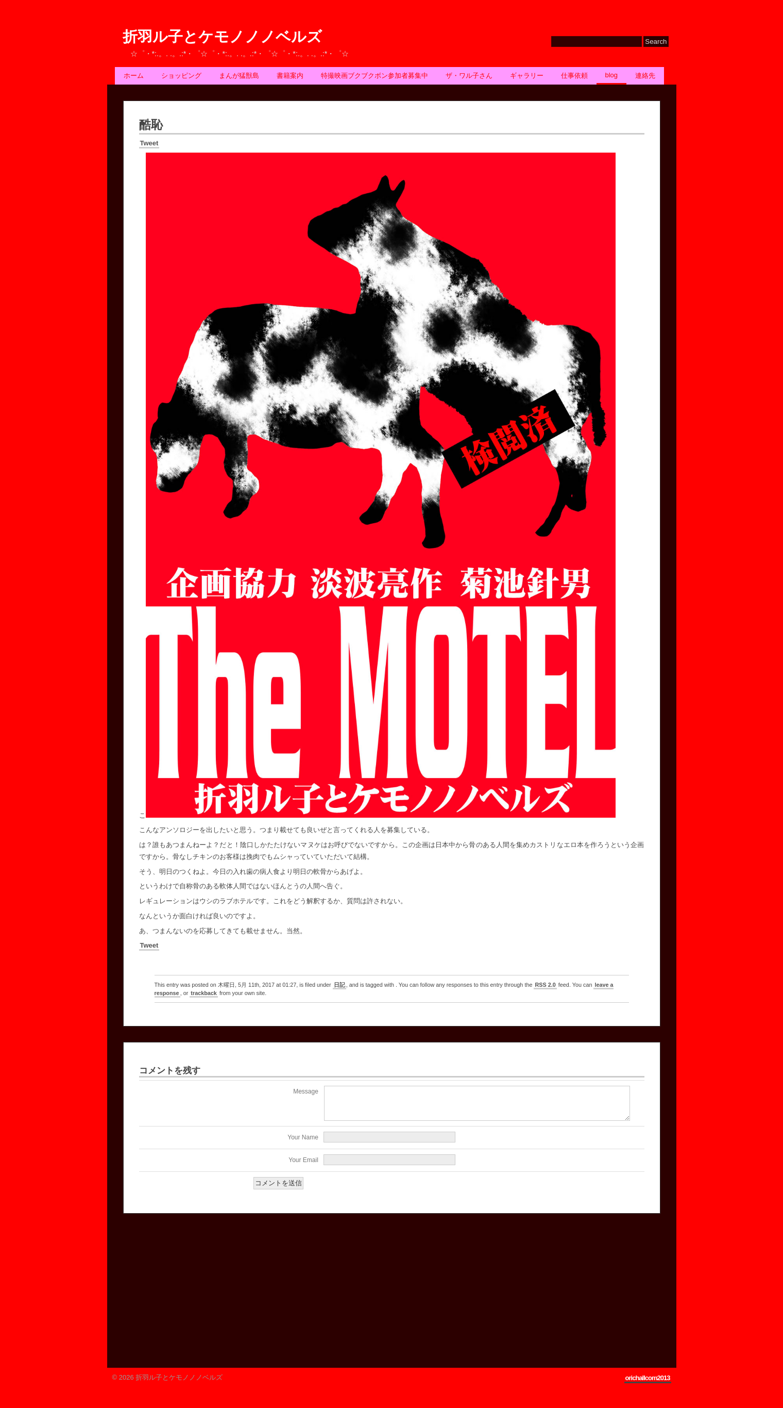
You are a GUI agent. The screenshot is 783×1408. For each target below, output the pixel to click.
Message (305, 1091)
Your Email (303, 1166)
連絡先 (645, 75)
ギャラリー (526, 75)
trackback (204, 993)
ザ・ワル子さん (469, 75)
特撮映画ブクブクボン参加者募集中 (374, 75)
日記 (339, 985)
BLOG (611, 75)
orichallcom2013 (647, 1384)
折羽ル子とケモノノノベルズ (222, 37)
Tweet (149, 143)
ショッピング (181, 75)
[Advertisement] (200, 1292)
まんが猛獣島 (239, 75)
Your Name (302, 1143)
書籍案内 (290, 75)
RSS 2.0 (545, 985)
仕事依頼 (574, 75)
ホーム (134, 75)
